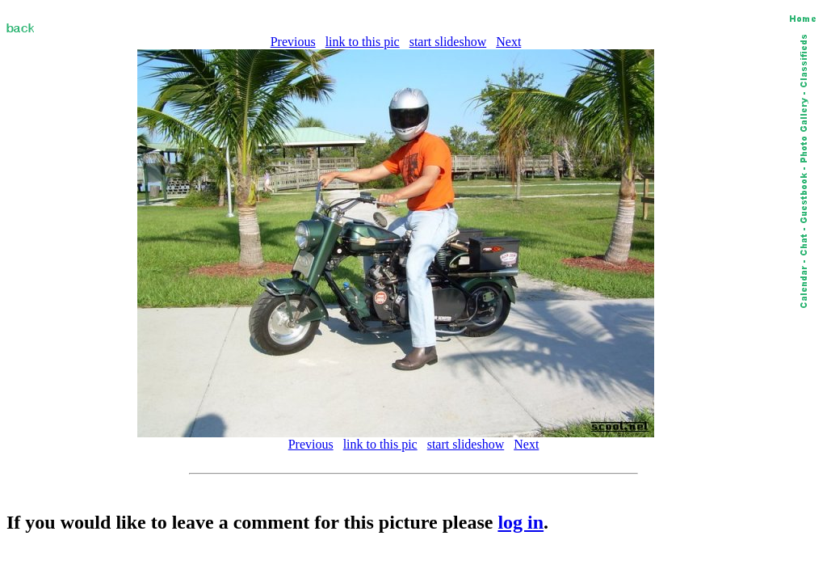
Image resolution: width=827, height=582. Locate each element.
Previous (293, 41)
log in (520, 522)
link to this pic (362, 41)
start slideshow (448, 41)
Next (508, 41)
